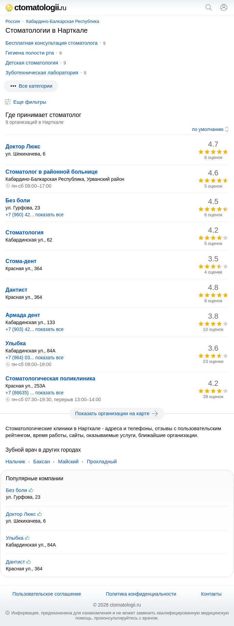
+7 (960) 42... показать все (34, 214)
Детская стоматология (31, 62)
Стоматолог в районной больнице (51, 172)
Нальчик (15, 461)
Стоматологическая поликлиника (50, 378)
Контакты (211, 594)
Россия (12, 21)
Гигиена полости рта (29, 53)
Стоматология (24, 232)
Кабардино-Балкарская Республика (62, 21)
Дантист (16, 290)
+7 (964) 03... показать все (34, 357)
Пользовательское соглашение (46, 594)
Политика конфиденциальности (141, 594)
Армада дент (22, 315)
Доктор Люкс (23, 146)
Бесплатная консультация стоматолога (51, 43)
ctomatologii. (35, 7)
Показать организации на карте (117, 413)
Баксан (41, 461)
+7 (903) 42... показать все (34, 329)
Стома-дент (20, 261)
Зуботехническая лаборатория (41, 72)
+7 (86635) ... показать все (34, 392)
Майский (68, 461)
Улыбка (15, 343)
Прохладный (102, 461)
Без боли (17, 200)
